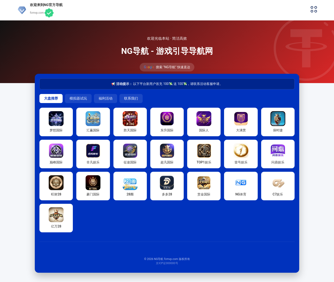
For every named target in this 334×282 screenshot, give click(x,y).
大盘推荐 (51, 98)
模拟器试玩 (78, 98)
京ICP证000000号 (167, 263)
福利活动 (105, 98)
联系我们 (131, 98)
